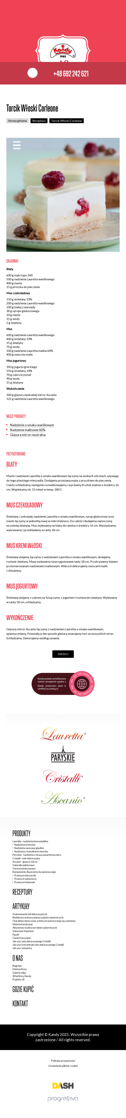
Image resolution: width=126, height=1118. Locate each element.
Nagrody (17, 965)
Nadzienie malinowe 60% (27, 430)
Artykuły (21, 906)
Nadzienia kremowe (25, 844)
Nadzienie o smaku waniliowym (32, 425)
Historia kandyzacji (23, 924)
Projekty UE (19, 979)
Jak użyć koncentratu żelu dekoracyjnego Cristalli (38, 944)
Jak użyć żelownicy (22, 948)
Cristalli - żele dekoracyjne (26, 858)
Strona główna (17, 120)
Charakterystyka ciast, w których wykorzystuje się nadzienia (44, 920)
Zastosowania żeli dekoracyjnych (30, 914)
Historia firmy (20, 969)
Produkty (21, 833)
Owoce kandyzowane (24, 868)
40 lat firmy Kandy (22, 976)
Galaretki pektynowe (24, 865)
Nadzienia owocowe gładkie (29, 848)
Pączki (16, 934)
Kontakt (20, 1003)
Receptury (39, 120)
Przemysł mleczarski (25, 875)
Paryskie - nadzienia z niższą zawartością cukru (37, 854)
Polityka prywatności (63, 1060)
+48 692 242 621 (71, 73)
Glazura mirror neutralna (28, 435)
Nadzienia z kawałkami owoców (31, 851)
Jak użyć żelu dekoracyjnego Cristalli (32, 941)
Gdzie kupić (23, 989)
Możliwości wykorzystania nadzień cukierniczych (38, 917)
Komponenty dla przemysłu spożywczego (34, 871)
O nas (18, 958)
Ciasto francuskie (22, 937)
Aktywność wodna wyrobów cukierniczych (35, 927)
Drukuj (63, 654)
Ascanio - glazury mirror (25, 861)
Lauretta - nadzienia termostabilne (30, 841)
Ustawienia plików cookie (63, 1065)
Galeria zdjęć (19, 972)
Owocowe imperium (23, 931)
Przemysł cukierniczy (25, 878)
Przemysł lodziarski (24, 882)
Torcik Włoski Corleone (66, 120)
